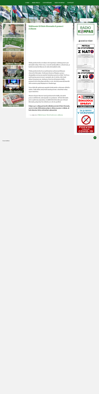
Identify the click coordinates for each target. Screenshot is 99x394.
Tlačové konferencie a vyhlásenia (55, 115)
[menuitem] (27, 2)
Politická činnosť (42, 115)
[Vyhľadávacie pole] (88, 20)
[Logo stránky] (15, 14)
